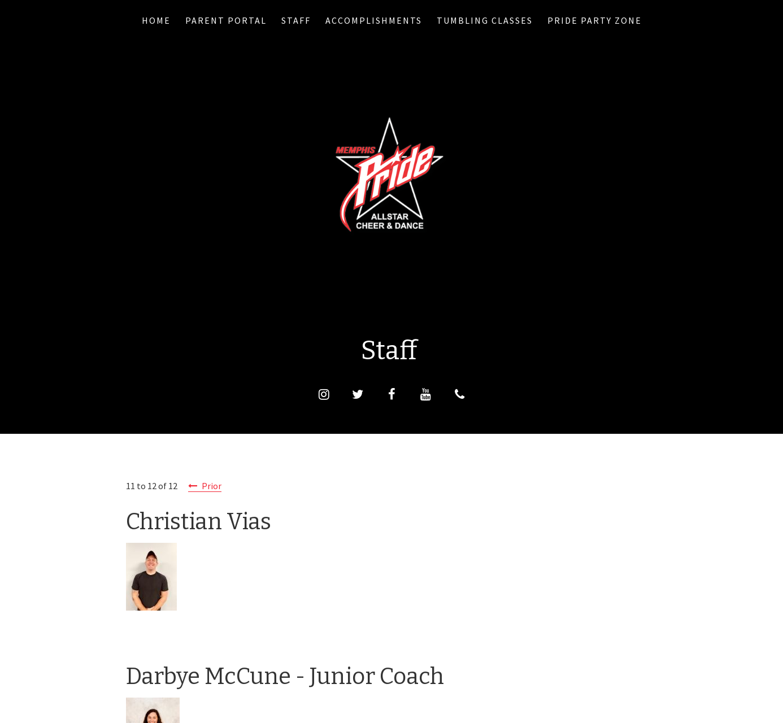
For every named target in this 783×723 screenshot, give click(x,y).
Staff (296, 20)
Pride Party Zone (594, 20)
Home (156, 20)
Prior (211, 485)
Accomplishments (373, 20)
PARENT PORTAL (226, 20)
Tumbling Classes (485, 20)
